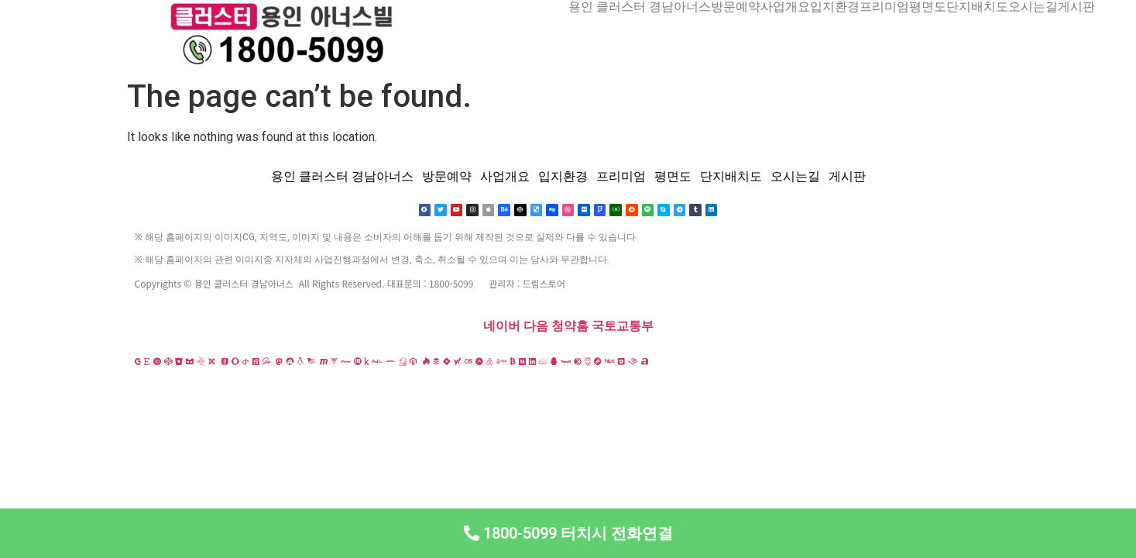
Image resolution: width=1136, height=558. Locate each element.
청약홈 (570, 326)
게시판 (1076, 7)
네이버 (501, 326)
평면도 (927, 7)
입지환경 (835, 7)
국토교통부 (623, 326)
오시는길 (1033, 7)
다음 (535, 326)
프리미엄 (884, 7)
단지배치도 (977, 7)
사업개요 (785, 7)
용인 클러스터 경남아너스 (639, 7)
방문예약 (735, 7)
